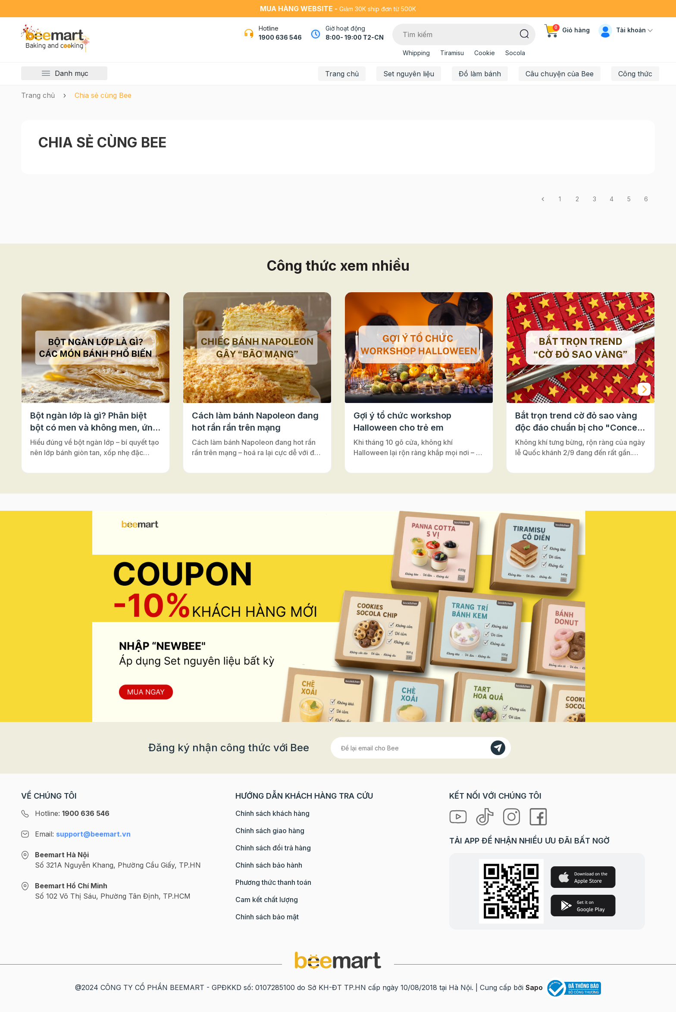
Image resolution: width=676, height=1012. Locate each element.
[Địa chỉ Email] (421, 748)
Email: (83, 834)
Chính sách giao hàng (269, 830)
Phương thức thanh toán (273, 882)
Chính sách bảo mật (267, 916)
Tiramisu (452, 52)
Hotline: (72, 813)
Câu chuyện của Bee (560, 73)
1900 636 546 (280, 37)
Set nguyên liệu (408, 73)
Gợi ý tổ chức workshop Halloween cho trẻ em (402, 421)
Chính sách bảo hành (268, 865)
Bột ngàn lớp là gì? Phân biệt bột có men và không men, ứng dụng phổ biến (94, 422)
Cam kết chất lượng (266, 899)
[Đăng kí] (498, 748)
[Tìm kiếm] (524, 33)
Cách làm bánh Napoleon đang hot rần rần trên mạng (255, 421)
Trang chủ (342, 73)
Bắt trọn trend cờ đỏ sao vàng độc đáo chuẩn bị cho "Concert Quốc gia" (579, 422)
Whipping (416, 52)
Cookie (484, 52)
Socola (515, 52)
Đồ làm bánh (480, 73)
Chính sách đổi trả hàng (273, 847)
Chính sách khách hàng (272, 813)
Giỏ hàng (567, 30)
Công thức (635, 73)
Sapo (534, 987)
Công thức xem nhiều (338, 265)
